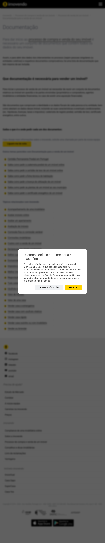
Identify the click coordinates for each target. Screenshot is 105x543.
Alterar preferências (49, 287)
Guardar (73, 287)
